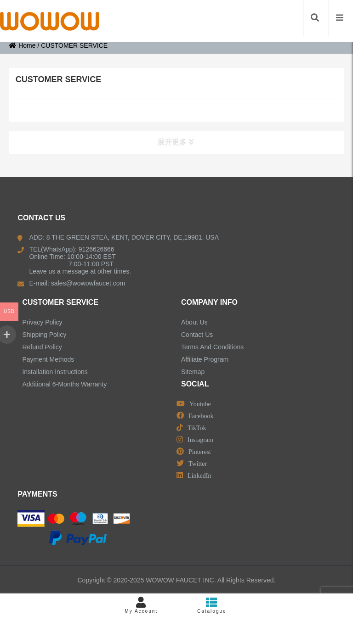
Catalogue (211, 605)
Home (22, 45)
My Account (141, 605)
